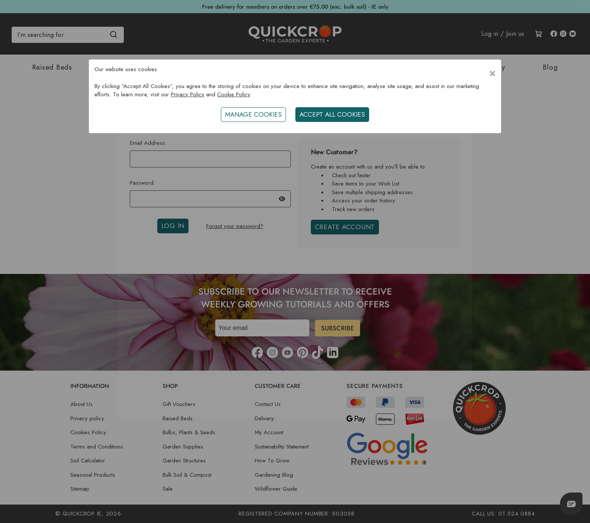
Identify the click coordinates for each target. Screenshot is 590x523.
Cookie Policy (233, 94)
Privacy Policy (187, 94)
